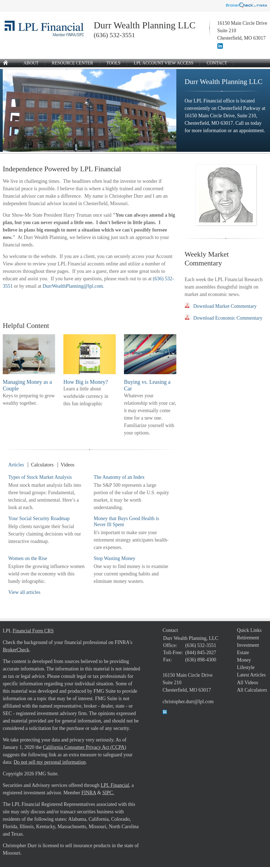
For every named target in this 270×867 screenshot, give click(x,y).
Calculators (42, 465)
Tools (113, 63)
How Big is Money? (85, 382)
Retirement (248, 637)
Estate (243, 652)
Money (244, 660)
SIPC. (108, 792)
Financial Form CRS (33, 631)
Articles (16, 465)
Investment (248, 645)
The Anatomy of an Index (119, 477)
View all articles (24, 592)
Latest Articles (251, 675)
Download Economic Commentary (228, 318)
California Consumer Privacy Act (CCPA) (84, 747)
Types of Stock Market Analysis (40, 477)
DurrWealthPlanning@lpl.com (72, 286)
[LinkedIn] (220, 47)
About (31, 63)
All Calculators (252, 690)
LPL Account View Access (163, 63)
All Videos (247, 682)
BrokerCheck (16, 650)
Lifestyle (246, 667)
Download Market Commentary (225, 306)
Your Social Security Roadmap (39, 518)
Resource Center (72, 63)
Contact (217, 63)
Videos (67, 465)
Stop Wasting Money (114, 558)
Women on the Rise (27, 558)
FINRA (88, 792)
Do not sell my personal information (49, 762)
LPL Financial (115, 785)
